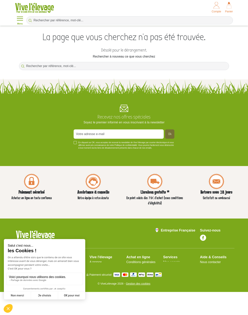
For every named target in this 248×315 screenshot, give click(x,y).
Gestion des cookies (138, 306)
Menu (20, 20)
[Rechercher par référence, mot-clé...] (129, 20)
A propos (96, 262)
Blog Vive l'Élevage (213, 280)
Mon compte (171, 262)
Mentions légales (101, 266)
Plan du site (171, 266)
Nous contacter (210, 262)
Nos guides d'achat (213, 266)
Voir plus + (22, 153)
